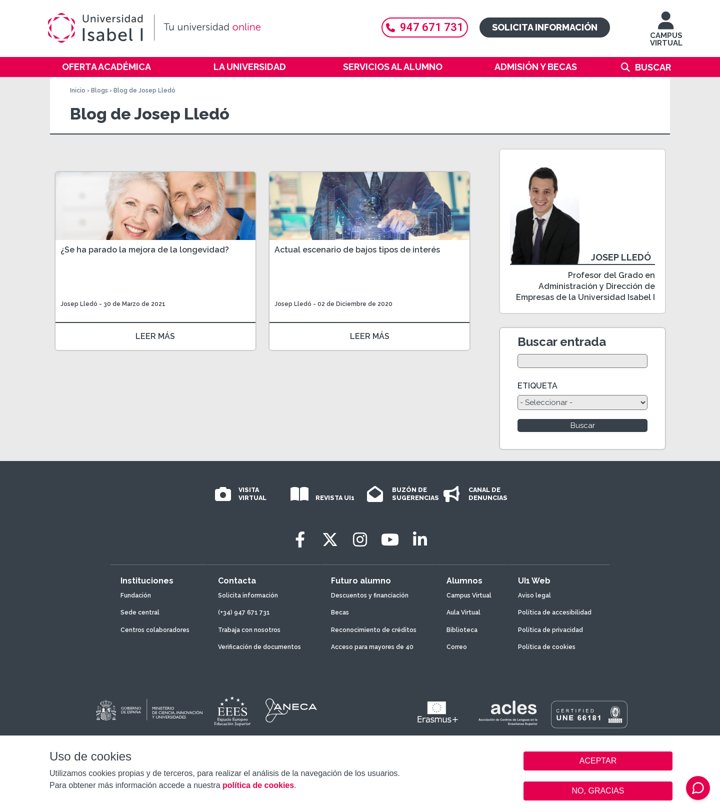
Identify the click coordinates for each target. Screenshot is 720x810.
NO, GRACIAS (598, 790)
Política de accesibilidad (555, 612)
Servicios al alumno (392, 67)
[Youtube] (390, 539)
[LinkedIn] (420, 539)
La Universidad (250, 67)
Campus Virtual (469, 595)
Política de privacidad (550, 630)
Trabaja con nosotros (249, 630)
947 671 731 (425, 27)
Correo (456, 647)
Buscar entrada (562, 341)
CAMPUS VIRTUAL (666, 34)
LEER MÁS (155, 336)
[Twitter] (330, 539)
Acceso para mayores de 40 (372, 647)
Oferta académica (106, 67)
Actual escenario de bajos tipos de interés (357, 249)
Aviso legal (534, 595)
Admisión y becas (535, 67)
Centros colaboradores (155, 630)
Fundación (135, 595)
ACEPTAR (598, 761)
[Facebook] (300, 539)
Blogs (99, 90)
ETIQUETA (538, 385)
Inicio (78, 90)
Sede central (140, 612)
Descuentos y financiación (369, 595)
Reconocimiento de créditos (373, 630)
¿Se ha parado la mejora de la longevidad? (144, 249)
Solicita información (545, 27)
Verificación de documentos (259, 647)
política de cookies (258, 785)
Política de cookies (547, 647)
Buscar (653, 67)
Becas (340, 612)
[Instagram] (360, 539)
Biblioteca (462, 630)
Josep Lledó (79, 304)
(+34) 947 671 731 (244, 612)
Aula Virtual (463, 612)
